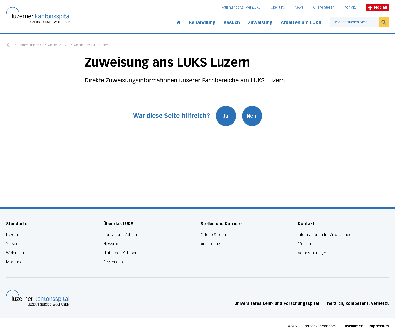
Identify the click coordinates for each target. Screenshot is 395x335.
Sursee (12, 243)
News (299, 7)
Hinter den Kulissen (120, 253)
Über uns (278, 7)
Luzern (12, 234)
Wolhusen (15, 253)
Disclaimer (353, 326)
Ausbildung (210, 243)
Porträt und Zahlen (120, 234)
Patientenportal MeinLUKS (241, 7)
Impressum (379, 326)
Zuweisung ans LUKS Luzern (89, 45)
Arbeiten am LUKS (301, 22)
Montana (14, 262)
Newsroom (113, 243)
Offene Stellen (323, 7)
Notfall (377, 7)
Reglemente (113, 262)
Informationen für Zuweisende (40, 45)
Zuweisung (260, 22)
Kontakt (350, 7)
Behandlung (202, 22)
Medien (304, 243)
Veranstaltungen (312, 253)
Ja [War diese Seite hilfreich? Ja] (225, 116)
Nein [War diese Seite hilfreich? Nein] (252, 116)
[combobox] (354, 22)
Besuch (232, 22)
